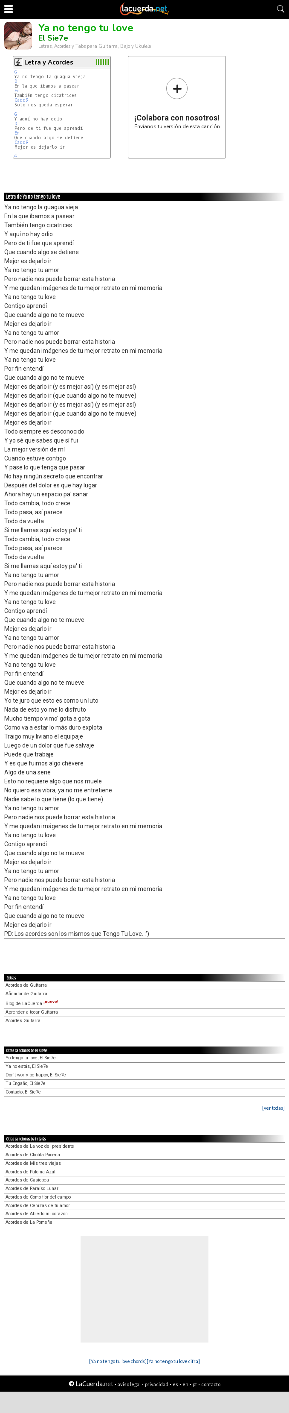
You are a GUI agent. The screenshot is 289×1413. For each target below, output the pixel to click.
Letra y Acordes (48, 62)
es (175, 1384)
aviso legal (129, 1384)
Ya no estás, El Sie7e (27, 1066)
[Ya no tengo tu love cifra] (173, 1361)
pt (195, 1384)
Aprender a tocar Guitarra (32, 1012)
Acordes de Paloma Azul (30, 1172)
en (185, 1384)
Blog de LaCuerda (32, 1003)
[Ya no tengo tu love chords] (118, 1361)
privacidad (156, 1384)
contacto (210, 1384)
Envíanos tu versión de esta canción (177, 103)
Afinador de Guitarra (26, 994)
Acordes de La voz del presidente (40, 1146)
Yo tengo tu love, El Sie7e (31, 1058)
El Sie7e (53, 38)
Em (16, 91)
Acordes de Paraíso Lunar (32, 1188)
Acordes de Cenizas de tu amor (38, 1205)
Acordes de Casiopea (27, 1180)
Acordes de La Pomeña (29, 1222)
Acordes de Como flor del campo (38, 1197)
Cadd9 (21, 100)
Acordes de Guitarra (26, 985)
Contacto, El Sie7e (23, 1092)
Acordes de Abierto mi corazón (37, 1214)
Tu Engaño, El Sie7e (26, 1083)
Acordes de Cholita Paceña (33, 1155)
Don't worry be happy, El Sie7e (36, 1075)
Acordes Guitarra (23, 1020)
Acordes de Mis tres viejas (33, 1163)
